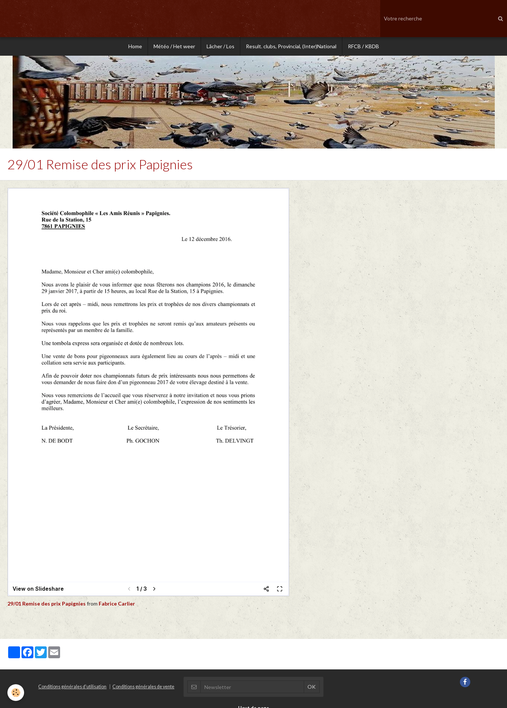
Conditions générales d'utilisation (72, 686)
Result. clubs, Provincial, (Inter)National (291, 46)
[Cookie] (15, 692)
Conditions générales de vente (143, 686)
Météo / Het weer (174, 46)
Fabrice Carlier (117, 603)
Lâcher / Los (220, 46)
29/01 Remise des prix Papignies (47, 603)
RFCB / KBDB (363, 46)
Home (135, 46)
